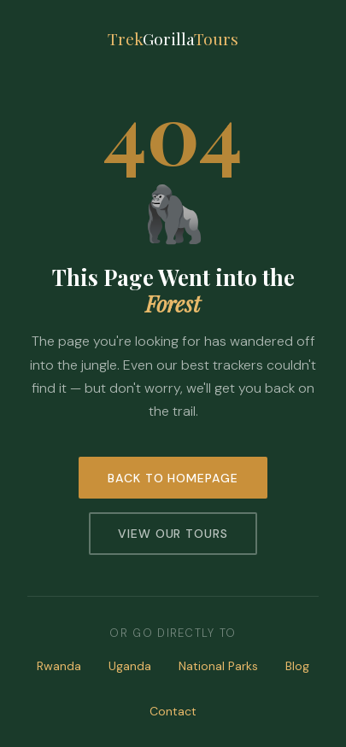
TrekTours (173, 38)
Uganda (129, 666)
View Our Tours (173, 533)
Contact (173, 711)
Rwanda (59, 666)
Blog (297, 666)
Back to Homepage (173, 478)
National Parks (218, 666)
